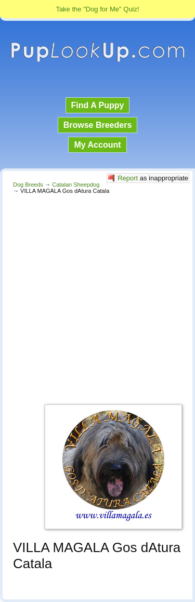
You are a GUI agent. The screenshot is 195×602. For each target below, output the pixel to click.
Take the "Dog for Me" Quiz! (97, 9)
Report (128, 178)
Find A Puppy (97, 105)
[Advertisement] (97, 296)
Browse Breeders (97, 125)
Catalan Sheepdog (75, 184)
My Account (97, 144)
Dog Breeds (28, 184)
